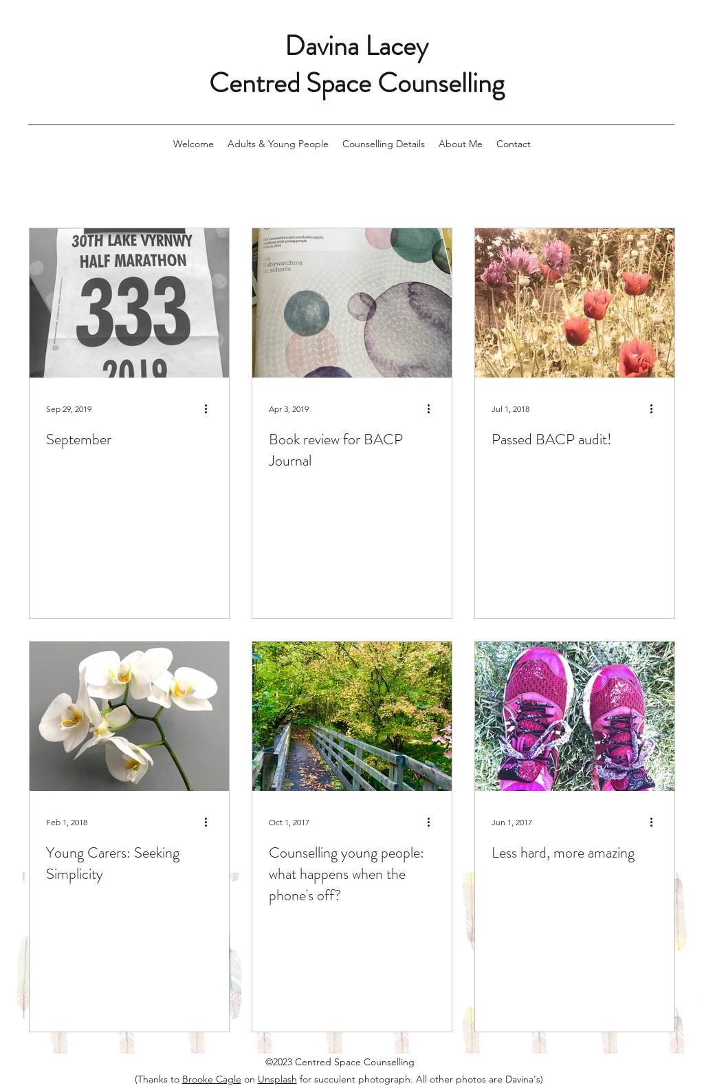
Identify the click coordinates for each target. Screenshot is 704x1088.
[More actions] (210, 408)
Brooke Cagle (211, 1079)
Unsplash (277, 1079)
